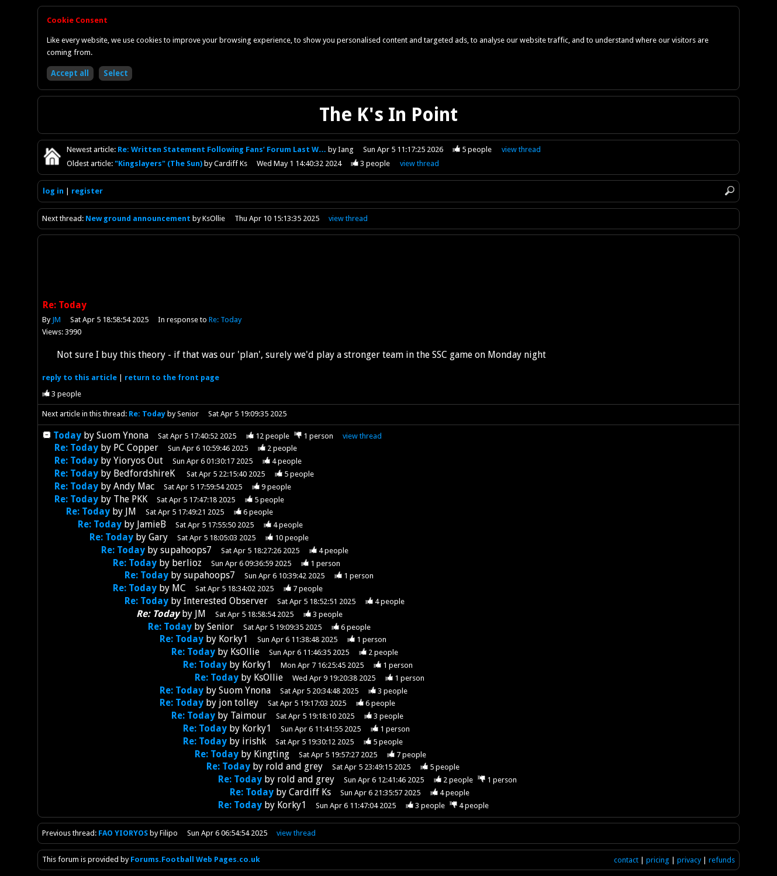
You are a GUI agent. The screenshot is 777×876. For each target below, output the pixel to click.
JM (56, 319)
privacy (689, 860)
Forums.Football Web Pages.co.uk (195, 859)
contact (626, 860)
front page (172, 377)
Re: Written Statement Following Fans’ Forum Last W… (223, 149)
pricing (657, 860)
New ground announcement (138, 218)
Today (67, 435)
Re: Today (225, 319)
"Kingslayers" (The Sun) (159, 163)
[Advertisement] (388, 268)
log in (53, 191)
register (87, 191)
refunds (722, 860)
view (521, 149)
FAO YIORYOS (123, 833)
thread (362, 436)
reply (79, 377)
